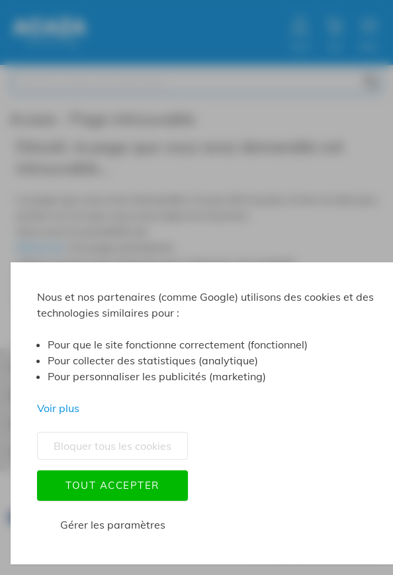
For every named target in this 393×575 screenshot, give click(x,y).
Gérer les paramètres (112, 524)
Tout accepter (112, 485)
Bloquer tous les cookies (112, 445)
